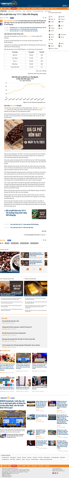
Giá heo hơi (35, 457)
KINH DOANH (47, 8)
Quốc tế (33, 391)
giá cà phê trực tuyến (24, 243)
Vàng (24, 11)
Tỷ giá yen (24, 457)
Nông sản (29, 11)
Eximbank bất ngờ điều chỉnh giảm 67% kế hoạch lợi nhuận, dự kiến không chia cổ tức (15, 436)
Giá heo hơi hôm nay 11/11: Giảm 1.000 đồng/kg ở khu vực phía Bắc (24, 31)
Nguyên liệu (18, 11)
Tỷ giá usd (19, 457)
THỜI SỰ (4, 8)
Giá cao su (28, 459)
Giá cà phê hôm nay (9, 21)
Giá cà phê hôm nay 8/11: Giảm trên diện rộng (21, 227)
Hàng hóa (4, 11)
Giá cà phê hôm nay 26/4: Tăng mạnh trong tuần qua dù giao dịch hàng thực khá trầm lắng (11, 299)
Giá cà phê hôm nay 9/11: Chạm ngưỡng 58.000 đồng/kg (24, 224)
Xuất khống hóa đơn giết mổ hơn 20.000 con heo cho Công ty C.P (23, 388)
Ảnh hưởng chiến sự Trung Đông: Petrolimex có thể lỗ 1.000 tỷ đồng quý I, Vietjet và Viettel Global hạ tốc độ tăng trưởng (62, 444)
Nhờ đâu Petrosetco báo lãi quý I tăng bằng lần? (14, 333)
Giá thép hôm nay (5, 459)
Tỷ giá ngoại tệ (13, 457)
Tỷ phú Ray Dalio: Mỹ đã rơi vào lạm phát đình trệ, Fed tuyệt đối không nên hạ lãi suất (41, 443)
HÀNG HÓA (14, 8)
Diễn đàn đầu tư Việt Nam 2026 (46, 459)
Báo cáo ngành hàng (38, 11)
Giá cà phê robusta (14, 243)
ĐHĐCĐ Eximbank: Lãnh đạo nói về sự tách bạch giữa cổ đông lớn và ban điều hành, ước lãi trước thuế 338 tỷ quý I (23, 366)
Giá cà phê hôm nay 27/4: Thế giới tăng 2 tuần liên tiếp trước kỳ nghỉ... (30, 254)
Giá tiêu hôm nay (47, 457)
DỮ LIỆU (52, 8)
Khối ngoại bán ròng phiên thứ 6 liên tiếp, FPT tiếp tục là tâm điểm (18, 339)
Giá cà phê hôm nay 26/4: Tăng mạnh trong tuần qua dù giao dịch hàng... (30, 262)
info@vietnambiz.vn (8, 475)
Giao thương (48, 11)
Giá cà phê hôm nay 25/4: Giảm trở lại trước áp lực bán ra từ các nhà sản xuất (12, 302)
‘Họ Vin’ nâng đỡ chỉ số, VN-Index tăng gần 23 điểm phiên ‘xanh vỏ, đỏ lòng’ (21, 345)
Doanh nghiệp (4, 329)
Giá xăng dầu (62, 457)
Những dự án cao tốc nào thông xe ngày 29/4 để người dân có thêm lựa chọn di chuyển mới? (62, 432)
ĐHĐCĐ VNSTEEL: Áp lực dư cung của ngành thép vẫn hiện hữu (36, 311)
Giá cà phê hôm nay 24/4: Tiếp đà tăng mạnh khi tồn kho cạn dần (11, 306)
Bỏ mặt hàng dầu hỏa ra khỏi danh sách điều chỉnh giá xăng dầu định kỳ (36, 302)
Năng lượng (11, 11)
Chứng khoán (4, 341)
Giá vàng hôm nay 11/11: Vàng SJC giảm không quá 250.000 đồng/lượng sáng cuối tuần (28, 27)
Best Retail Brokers (35, 459)
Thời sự (58, 436)
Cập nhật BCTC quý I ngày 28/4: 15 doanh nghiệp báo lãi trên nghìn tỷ (7, 388)
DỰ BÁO (9, 8)
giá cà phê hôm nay (34, 243)
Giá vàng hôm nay (5, 457)
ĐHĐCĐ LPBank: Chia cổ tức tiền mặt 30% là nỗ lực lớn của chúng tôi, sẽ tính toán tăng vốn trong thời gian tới (41, 404)
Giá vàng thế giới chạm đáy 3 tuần (33, 295)
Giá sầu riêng (12, 459)
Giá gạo (23, 459)
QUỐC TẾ (18, 8)
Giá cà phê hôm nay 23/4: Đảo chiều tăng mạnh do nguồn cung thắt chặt (12, 310)
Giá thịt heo (18, 459)
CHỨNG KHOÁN (34, 8)
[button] (28, 269)
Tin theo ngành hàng (55, 12)
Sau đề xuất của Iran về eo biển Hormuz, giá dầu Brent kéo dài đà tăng (35, 299)
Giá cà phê (40, 457)
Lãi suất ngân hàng (55, 457)
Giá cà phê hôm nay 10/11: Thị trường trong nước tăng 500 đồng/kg (16, 212)
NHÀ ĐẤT (28, 8)
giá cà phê (29, 36)
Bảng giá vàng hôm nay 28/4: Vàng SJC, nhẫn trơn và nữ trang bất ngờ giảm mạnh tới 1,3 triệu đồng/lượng (36, 306)
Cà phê (10, 271)
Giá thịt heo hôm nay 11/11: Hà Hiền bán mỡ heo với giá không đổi (23, 29)
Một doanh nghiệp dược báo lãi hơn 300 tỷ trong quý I (41, 416)
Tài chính (18, 371)
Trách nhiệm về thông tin (6, 476)
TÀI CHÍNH (23, 8)
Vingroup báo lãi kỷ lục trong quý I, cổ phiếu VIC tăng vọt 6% (17, 327)
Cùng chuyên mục (30, 279)
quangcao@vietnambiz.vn (60, 470)
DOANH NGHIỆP (40, 8)
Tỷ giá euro (29, 457)
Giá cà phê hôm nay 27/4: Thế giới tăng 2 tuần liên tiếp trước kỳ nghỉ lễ (11, 294)
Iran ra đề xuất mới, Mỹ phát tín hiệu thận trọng (39, 388)
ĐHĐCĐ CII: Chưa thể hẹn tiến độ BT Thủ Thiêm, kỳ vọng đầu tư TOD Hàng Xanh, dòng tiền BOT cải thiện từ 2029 (39, 366)
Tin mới (5, 318)
